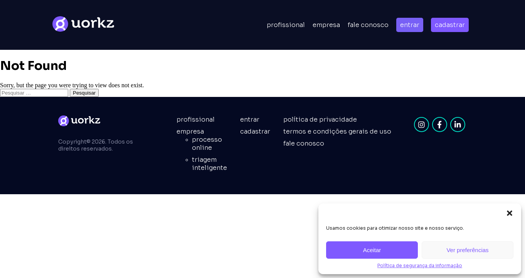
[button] (509, 213)
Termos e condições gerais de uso (337, 131)
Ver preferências (467, 250)
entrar (409, 25)
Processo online (207, 144)
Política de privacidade (320, 119)
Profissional (286, 25)
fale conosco (303, 143)
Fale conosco (368, 25)
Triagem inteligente (209, 164)
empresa (326, 25)
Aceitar (372, 250)
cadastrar (450, 25)
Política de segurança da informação (419, 265)
